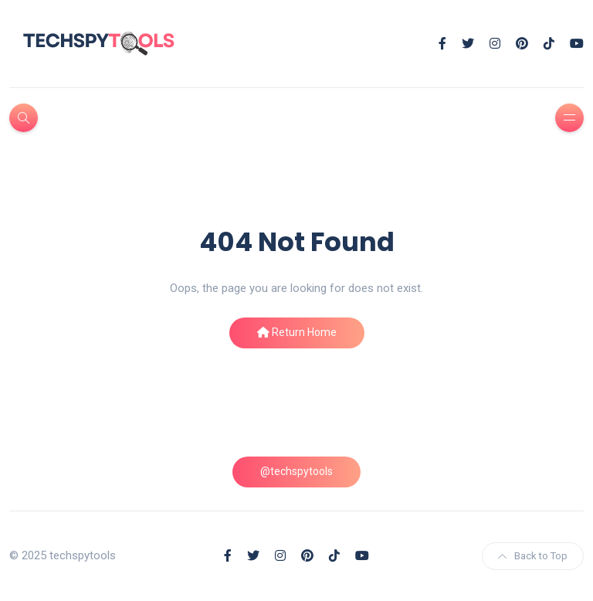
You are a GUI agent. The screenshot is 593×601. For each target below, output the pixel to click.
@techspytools (296, 471)
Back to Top (533, 556)
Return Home (297, 332)
